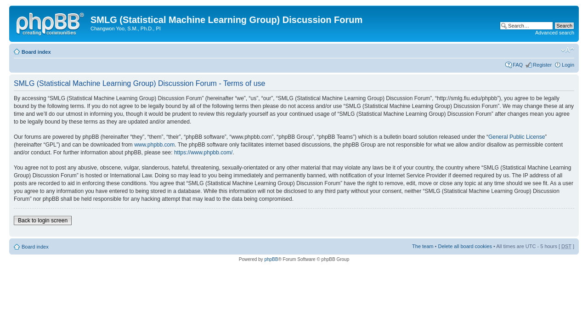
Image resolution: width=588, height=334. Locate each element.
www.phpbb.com (154, 145)
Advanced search (554, 32)
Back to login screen (43, 220)
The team (422, 246)
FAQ (518, 65)
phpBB (271, 259)
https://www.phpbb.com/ (203, 152)
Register (542, 65)
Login (568, 65)
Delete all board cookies (465, 246)
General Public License (516, 137)
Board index (36, 52)
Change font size (567, 50)
